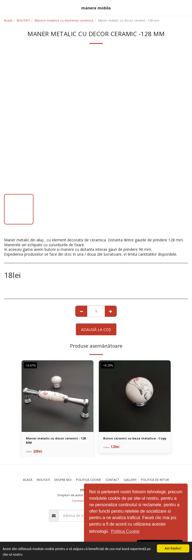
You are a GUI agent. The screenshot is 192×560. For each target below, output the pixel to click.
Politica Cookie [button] (125, 531)
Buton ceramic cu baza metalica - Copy (134, 438)
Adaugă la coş (96, 329)
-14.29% (107, 365)
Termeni (78, 501)
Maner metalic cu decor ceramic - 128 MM (56, 440)
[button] (6, 7)
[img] (57, 396)
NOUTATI (23, 20)
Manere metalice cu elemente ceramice (64, 20)
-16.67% (30, 365)
